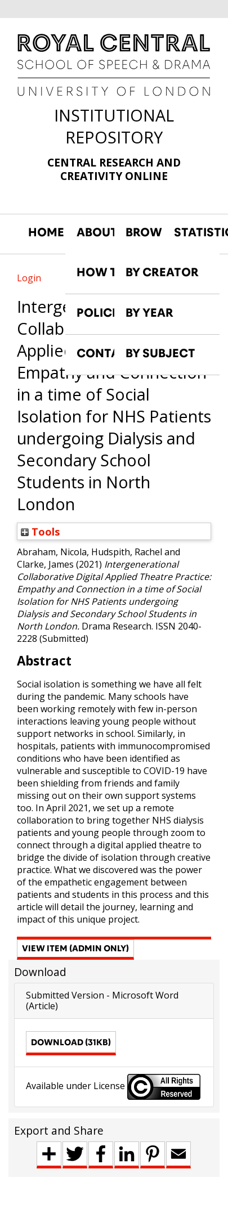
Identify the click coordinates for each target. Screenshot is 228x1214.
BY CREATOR (162, 272)
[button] (75, 949)
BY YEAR (149, 313)
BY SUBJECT (160, 353)
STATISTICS (192, 232)
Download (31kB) (71, 1042)
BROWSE (144, 232)
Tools (40, 531)
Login (29, 278)
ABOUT (95, 232)
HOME (46, 232)
